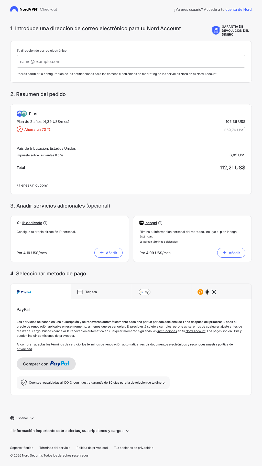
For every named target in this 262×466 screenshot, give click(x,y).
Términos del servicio (54, 448)
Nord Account (195, 331)
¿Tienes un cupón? (32, 185)
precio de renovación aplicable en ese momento (51, 326)
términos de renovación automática (112, 344)
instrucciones (167, 331)
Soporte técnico (21, 448)
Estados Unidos (63, 148)
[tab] (40, 291)
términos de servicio (66, 344)
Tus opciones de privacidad (133, 448)
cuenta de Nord (238, 9)
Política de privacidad (92, 448)
